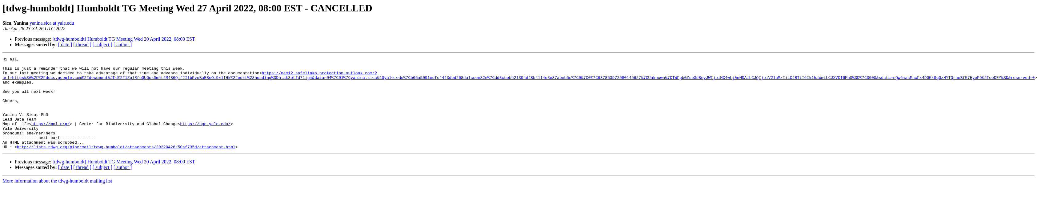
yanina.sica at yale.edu (52, 23)
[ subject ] (102, 44)
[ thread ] (82, 44)
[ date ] (65, 44)
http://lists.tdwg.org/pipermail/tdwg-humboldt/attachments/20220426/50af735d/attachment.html (126, 165)
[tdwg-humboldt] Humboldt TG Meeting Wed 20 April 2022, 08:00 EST (124, 39)
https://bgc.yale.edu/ (205, 137)
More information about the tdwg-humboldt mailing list (57, 199)
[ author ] (123, 44)
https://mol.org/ (50, 137)
